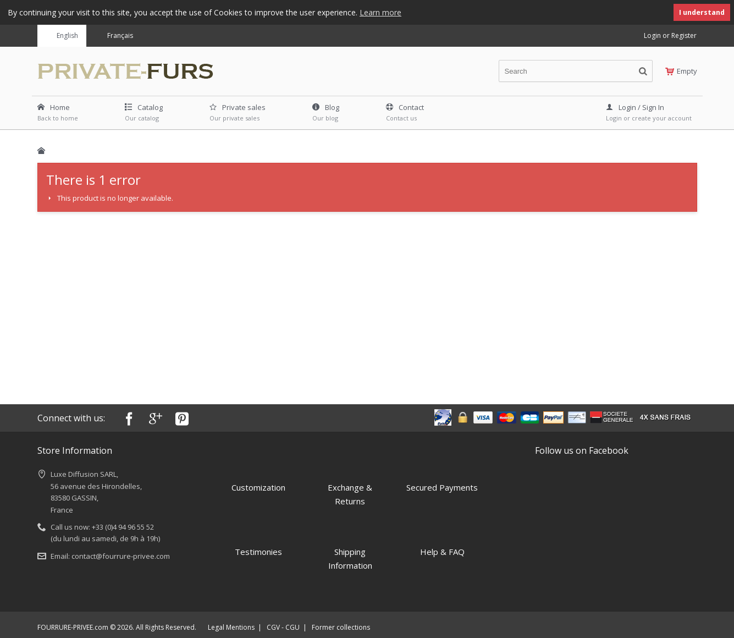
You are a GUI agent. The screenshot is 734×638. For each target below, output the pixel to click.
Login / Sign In (635, 107)
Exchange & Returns (350, 482)
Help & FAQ (442, 540)
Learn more (380, 12)
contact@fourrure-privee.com (120, 555)
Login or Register (670, 35)
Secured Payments (442, 475)
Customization (258, 475)
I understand (702, 12)
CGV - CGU (283, 626)
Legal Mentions (231, 626)
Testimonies (258, 540)
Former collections (341, 626)
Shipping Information (350, 547)
